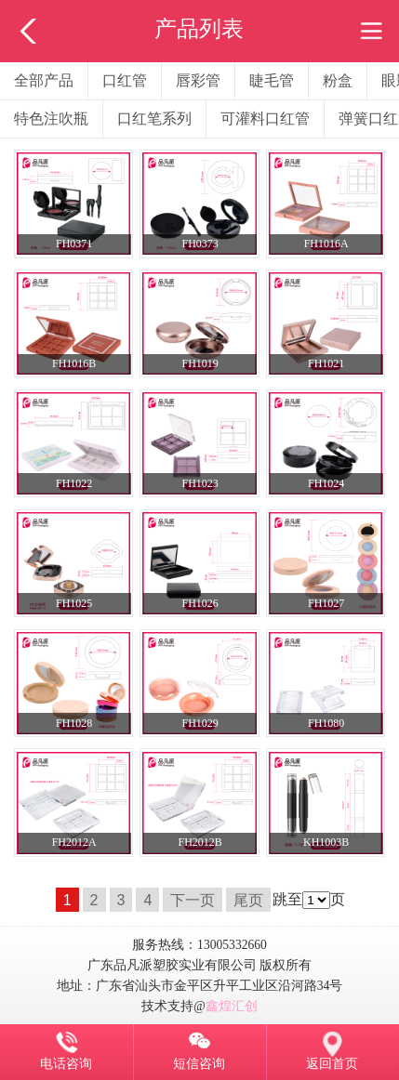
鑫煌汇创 (232, 1006)
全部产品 (43, 80)
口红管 (124, 80)
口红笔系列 (154, 118)
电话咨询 (66, 1063)
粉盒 (337, 80)
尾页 (248, 899)
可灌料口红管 (265, 118)
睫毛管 (271, 80)
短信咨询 (199, 1063)
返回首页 (332, 1063)
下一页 (192, 899)
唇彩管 (198, 80)
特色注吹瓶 (51, 118)
